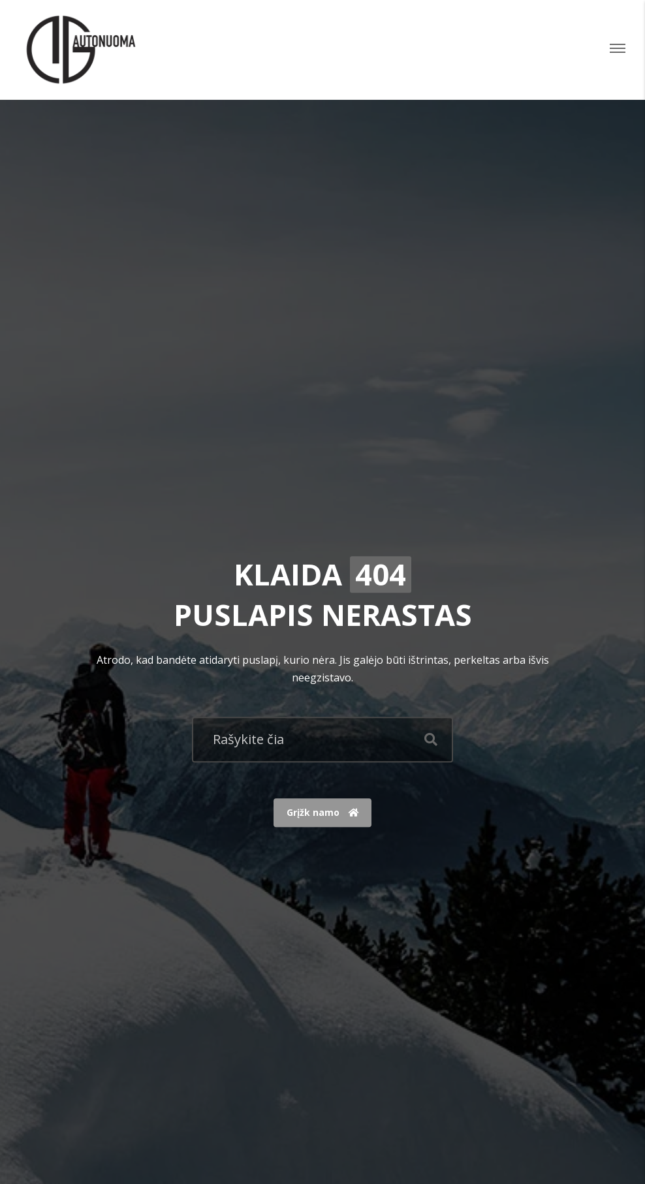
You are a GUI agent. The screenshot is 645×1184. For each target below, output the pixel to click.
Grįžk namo (323, 813)
